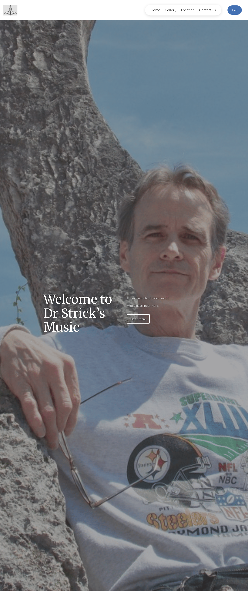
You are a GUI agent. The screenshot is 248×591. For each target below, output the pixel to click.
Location (188, 10)
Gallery (170, 10)
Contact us (207, 10)
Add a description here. (143, 305)
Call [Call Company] (234, 10)
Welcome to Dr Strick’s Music (77, 313)
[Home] (11, 10)
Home (155, 10)
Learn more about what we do (148, 298)
